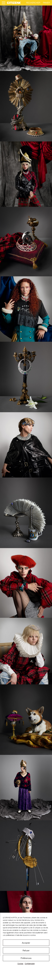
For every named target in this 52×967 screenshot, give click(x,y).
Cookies (20, 964)
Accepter (26, 942)
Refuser (26, 950)
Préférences (26, 958)
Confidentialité (30, 964)
